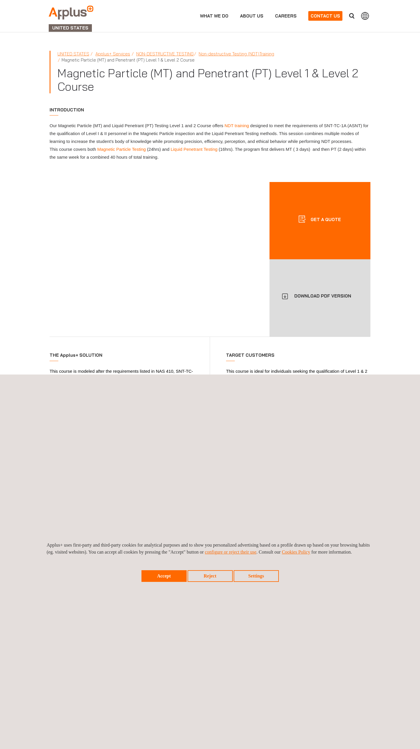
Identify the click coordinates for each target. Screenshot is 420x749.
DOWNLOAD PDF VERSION (322, 296)
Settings (256, 575)
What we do (214, 16)
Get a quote (325, 219)
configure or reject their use (230, 552)
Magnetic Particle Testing (121, 149)
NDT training (237, 125)
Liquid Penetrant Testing (194, 149)
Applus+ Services (112, 54)
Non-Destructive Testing (165, 54)
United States (73, 54)
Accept (164, 575)
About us (251, 16)
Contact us (325, 16)
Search (351, 16)
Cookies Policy (296, 552)
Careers (286, 16)
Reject (210, 575)
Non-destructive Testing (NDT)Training (236, 54)
